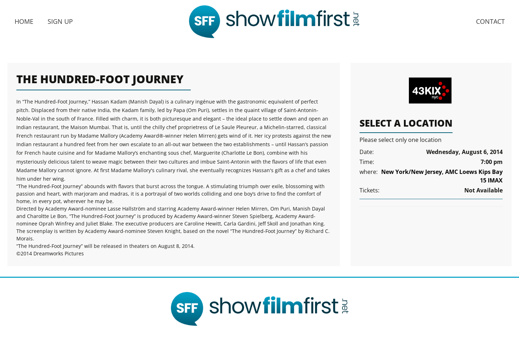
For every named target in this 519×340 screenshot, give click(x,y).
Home (24, 21)
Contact (490, 21)
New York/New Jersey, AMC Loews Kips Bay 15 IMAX (442, 176)
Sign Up (60, 21)
